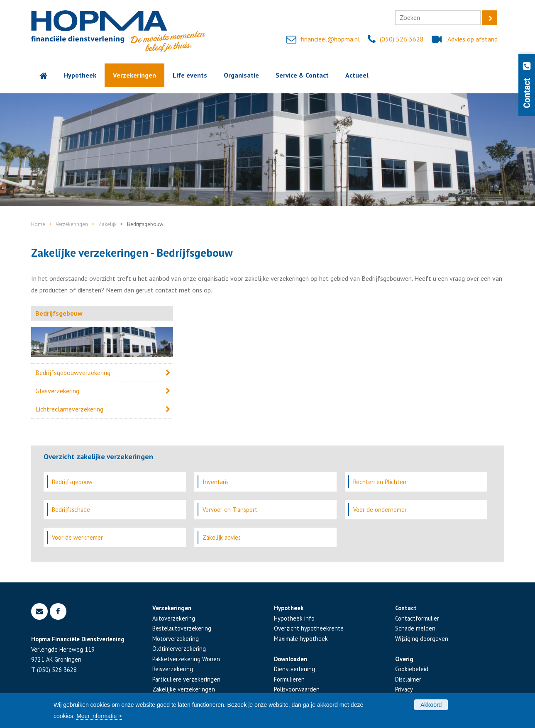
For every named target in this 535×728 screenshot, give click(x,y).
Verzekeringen (72, 224)
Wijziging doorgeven (421, 639)
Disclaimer (408, 679)
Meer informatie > (99, 716)
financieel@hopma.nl (330, 39)
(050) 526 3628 (402, 39)
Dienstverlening (294, 669)
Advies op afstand (472, 39)
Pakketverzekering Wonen (186, 659)
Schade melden (415, 628)
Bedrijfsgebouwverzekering (72, 372)
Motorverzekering (175, 639)
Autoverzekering (173, 618)
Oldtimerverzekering (179, 649)
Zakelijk (107, 224)
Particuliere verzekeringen (186, 679)
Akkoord (431, 704)
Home (38, 224)
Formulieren (289, 679)
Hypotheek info (294, 618)
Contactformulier (417, 618)
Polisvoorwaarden (297, 689)
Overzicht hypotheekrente (309, 628)
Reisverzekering (172, 669)
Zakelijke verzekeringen (183, 689)
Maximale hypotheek (301, 639)
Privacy (404, 689)
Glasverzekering (57, 391)
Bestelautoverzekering (181, 628)
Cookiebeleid (411, 669)
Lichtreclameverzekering (69, 409)
